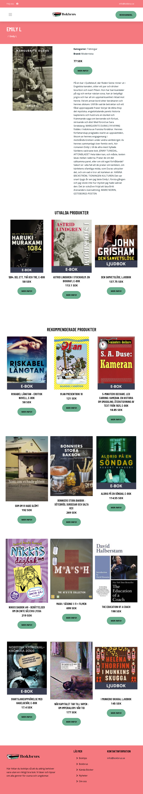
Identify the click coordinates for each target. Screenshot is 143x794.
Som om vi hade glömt (27, 505)
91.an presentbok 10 (71, 394)
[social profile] (17, 3)
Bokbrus (83, 764)
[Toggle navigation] (10, 14)
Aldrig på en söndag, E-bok (116, 493)
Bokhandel (126, 14)
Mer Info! (83, 70)
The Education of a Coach (116, 607)
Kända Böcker (86, 769)
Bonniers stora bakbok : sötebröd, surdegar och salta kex (71, 504)
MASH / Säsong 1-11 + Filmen (71, 603)
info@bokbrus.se (126, 3)
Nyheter (83, 775)
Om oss (83, 781)
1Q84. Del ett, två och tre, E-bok (27, 277)
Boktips (83, 758)
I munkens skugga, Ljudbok (116, 699)
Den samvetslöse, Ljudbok (116, 277)
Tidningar (92, 49)
